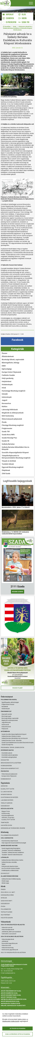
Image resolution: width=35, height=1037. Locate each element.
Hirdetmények (7, 385)
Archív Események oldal (9, 993)
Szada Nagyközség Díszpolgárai (11, 848)
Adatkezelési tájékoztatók (10, 1003)
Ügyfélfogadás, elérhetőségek (10, 702)
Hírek (14, 26)
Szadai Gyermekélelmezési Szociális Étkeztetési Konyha (18, 742)
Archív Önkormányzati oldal (11, 991)
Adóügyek (4, 786)
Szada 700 (6, 431)
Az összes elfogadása (17, 1028)
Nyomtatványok (6, 794)
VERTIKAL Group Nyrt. (8, 817)
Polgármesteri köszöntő (9, 835)
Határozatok (5, 724)
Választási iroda (6, 945)
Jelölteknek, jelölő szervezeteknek (11, 931)
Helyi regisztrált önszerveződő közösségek (14, 843)
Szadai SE (5, 441)
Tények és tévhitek (9, 461)
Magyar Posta (6, 811)
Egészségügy (7, 369)
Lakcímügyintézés (7, 800)
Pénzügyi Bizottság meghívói (13, 425)
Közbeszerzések (6, 765)
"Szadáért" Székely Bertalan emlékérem (13, 852)
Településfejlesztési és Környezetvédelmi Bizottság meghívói (16, 457)
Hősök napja (5, 881)
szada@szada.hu (10, 973)
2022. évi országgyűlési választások (13, 952)
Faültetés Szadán (8, 375)
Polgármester (7, 428)
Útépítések (6, 470)
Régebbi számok (17, 591)
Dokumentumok (6, 726)
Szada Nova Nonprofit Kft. (10, 768)
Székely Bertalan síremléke (9, 862)
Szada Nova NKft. (8, 435)
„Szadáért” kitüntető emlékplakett (11, 850)
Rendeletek (5, 706)
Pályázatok (5, 728)
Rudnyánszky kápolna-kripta (10, 866)
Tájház (3, 864)
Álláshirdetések (8, 356)
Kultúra (4, 406)
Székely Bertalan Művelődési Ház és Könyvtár (15, 448)
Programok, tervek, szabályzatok (12, 747)
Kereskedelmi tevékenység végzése (13, 828)
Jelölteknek (5, 941)
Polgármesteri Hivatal (8, 704)
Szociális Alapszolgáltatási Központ (15, 452)
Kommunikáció (6, 779)
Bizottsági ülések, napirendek (13, 360)
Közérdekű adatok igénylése (10, 755)
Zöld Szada (6, 473)
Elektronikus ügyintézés (9, 797)
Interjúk (5, 394)
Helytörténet (6, 381)
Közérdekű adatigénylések (9, 757)
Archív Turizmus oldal (9, 997)
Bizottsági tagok (6, 716)
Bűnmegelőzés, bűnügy (10, 363)
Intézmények (7, 397)
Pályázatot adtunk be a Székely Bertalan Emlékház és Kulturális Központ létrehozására (17, 28)
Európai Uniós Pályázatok (11, 372)
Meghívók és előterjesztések (13, 413)
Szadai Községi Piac (9, 438)
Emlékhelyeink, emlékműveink (10, 870)
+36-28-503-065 (8, 971)
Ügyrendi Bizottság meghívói (12, 467)
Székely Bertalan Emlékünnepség (11, 879)
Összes (4, 353)
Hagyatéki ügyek (6, 825)
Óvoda (4, 422)
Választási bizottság (7, 947)
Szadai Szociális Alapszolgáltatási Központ (14, 734)
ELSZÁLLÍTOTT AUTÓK (8, 819)
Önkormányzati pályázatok (12, 419)
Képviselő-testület (7, 714)
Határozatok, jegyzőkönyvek (10, 949)
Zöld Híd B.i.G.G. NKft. (8, 892)
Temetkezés (5, 822)
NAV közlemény (8, 416)
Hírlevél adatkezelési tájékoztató (13, 1005)
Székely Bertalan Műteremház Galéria (12, 860)
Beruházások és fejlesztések (11, 763)
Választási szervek (7, 927)
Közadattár (5, 760)
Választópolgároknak (8, 929)
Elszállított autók (7, 789)
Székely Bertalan (8, 444)
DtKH (4, 366)
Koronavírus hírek (7, 895)
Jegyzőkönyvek (6, 722)
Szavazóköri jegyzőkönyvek (9, 943)
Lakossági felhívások (10, 410)
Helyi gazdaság (7, 378)
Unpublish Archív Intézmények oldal (14, 999)
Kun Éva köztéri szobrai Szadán (11, 868)
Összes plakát (17, 688)
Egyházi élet (5, 873)
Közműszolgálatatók (8, 815)
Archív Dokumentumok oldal (11, 995)
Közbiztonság (6, 813)
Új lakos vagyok (6, 791)
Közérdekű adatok (7, 753)
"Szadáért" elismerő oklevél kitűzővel (12, 854)
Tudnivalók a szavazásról (9, 933)
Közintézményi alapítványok (10, 841)
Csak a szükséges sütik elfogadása (17, 1034)
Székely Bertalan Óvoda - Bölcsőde (11, 740)
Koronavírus (6, 403)
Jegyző (4, 400)
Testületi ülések (8, 464)
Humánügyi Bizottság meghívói (13, 391)
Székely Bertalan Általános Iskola (11, 736)
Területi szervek (6, 803)
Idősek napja (5, 883)
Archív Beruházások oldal (10, 1001)
